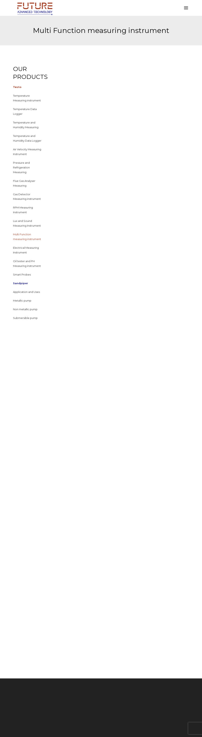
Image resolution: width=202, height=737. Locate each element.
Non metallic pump (25, 309)
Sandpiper (20, 283)
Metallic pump (22, 300)
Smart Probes (22, 274)
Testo (17, 87)
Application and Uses (26, 291)
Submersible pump (25, 317)
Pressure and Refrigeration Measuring (21, 167)
